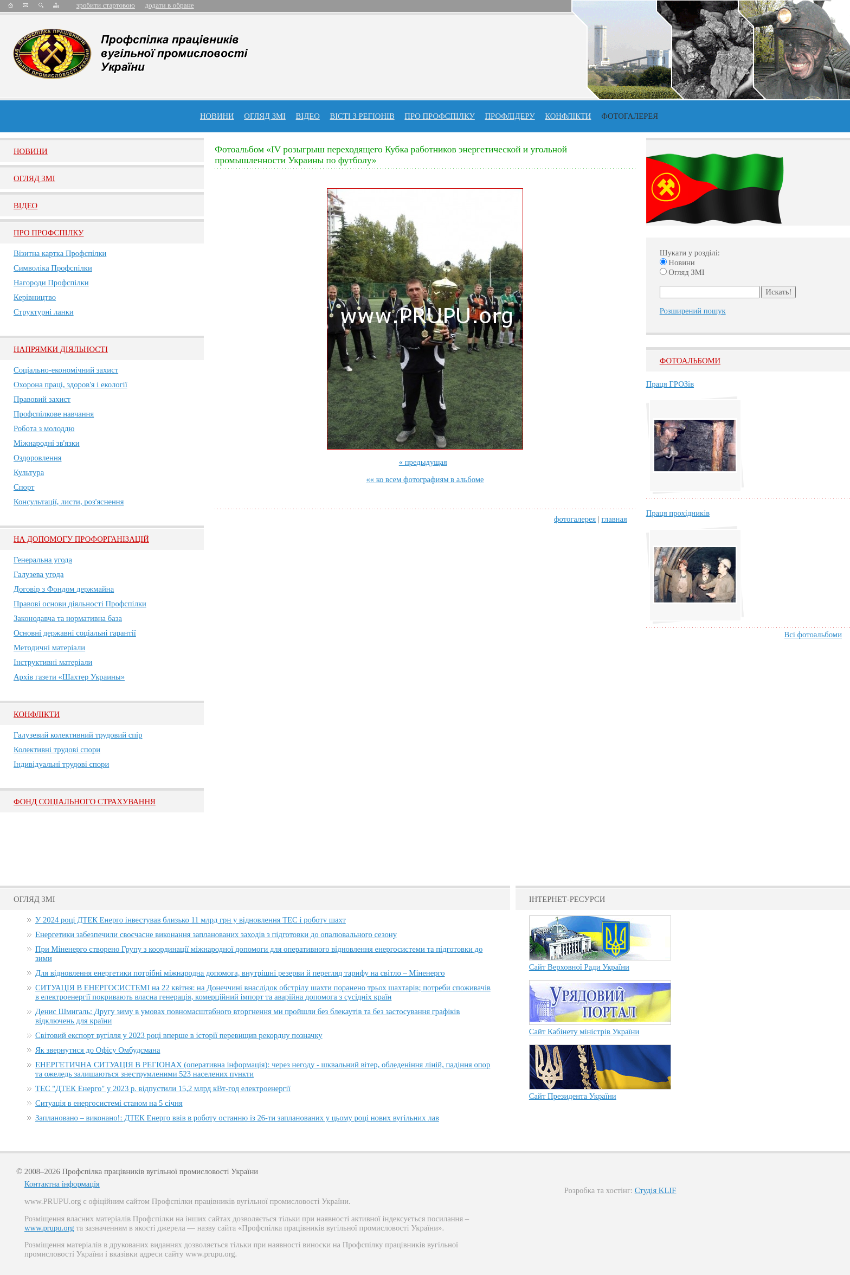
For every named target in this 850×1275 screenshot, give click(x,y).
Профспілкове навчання (54, 413)
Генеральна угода (43, 559)
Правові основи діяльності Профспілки (80, 603)
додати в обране (169, 5)
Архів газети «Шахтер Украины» (69, 676)
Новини (217, 116)
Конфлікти (37, 714)
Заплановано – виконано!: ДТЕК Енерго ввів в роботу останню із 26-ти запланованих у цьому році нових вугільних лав (237, 1117)
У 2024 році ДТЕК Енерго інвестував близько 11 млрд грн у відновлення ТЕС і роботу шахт (190, 919)
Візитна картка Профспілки (60, 253)
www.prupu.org (49, 1227)
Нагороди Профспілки (51, 282)
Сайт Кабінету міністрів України (584, 1031)
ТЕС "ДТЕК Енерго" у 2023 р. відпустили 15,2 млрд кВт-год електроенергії (163, 1088)
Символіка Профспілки (53, 268)
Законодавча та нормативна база (68, 618)
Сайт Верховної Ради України (579, 967)
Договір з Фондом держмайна (64, 589)
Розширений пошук (693, 310)
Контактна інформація (62, 1184)
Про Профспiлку (48, 232)
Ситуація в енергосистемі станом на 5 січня (109, 1103)
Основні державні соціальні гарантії (75, 633)
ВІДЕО (308, 116)
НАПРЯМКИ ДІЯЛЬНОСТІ (61, 349)
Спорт (24, 487)
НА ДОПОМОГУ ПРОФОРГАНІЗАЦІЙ (81, 539)
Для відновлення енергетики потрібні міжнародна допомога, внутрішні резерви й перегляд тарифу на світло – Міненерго (240, 973)
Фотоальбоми (690, 360)
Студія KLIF (656, 1190)
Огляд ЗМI (34, 178)
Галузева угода (38, 574)
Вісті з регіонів (362, 116)
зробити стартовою (105, 5)
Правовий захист (42, 399)
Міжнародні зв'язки (47, 443)
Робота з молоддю (44, 428)
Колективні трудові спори (57, 749)
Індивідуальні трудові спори (61, 764)
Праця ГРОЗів (670, 384)
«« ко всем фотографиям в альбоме (425, 479)
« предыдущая (423, 462)
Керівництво (35, 297)
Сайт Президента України (572, 1096)
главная (614, 519)
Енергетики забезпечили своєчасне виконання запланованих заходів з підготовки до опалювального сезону (216, 934)
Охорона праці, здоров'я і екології (70, 384)
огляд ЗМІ (265, 116)
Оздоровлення (38, 457)
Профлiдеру (510, 116)
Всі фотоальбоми (813, 634)
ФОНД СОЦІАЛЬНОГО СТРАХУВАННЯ (85, 801)
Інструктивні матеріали (53, 662)
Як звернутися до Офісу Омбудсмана (97, 1050)
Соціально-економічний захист (66, 370)
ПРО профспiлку (439, 116)
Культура (29, 472)
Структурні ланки (44, 311)
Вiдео (25, 205)
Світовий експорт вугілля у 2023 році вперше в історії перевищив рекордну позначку (179, 1035)
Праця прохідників (678, 513)
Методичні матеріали (49, 647)
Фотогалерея (629, 116)
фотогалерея (575, 519)
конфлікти (568, 116)
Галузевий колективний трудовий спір (78, 735)
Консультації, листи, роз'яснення (69, 501)
